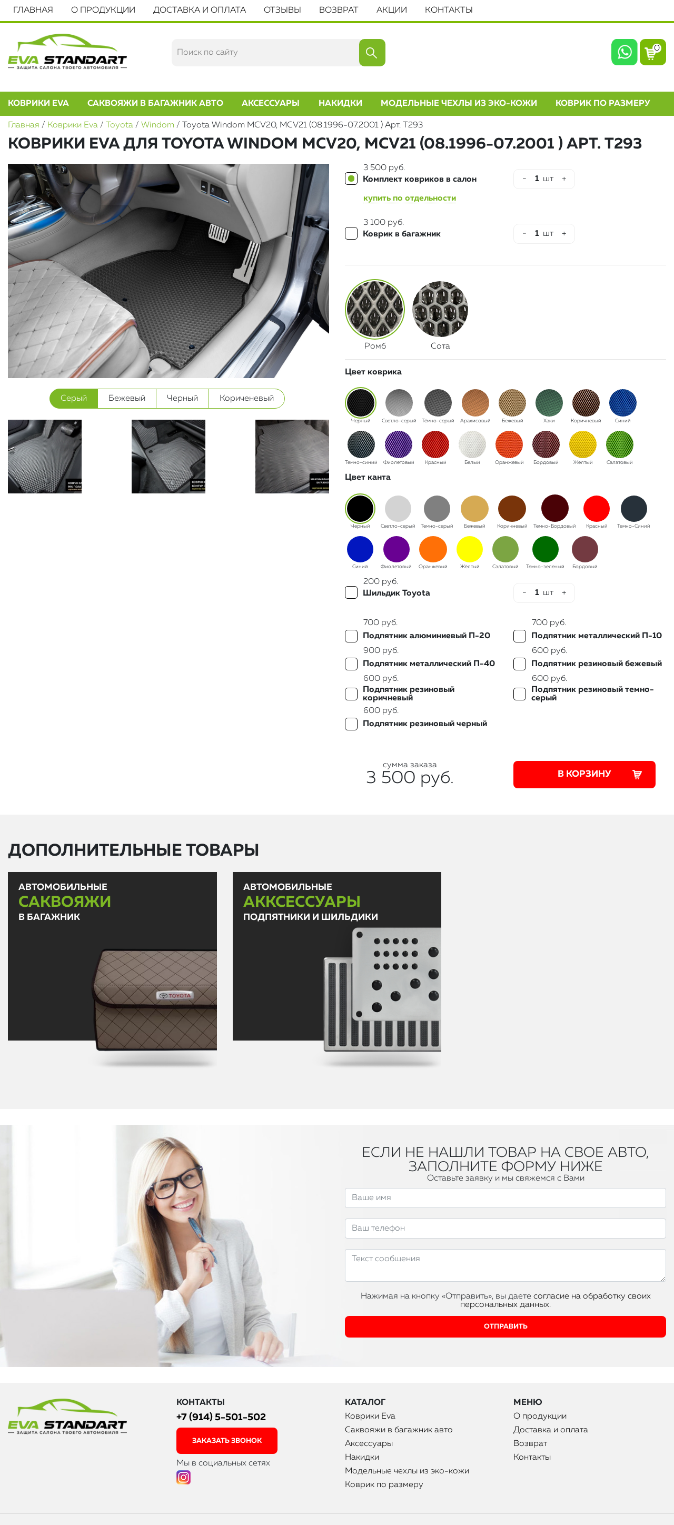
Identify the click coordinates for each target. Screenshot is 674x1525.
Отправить (506, 1326)
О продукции (103, 10)
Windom (157, 125)
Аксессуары (271, 104)
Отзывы (282, 10)
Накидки (340, 104)
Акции (391, 10)
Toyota (119, 125)
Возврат (339, 10)
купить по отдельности (409, 198)
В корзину (601, 774)
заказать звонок (227, 1441)
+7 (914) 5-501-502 (221, 1417)
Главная (33, 10)
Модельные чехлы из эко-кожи (459, 104)
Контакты (449, 10)
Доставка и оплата (199, 10)
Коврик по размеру (603, 104)
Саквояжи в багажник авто (155, 104)
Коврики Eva (38, 104)
